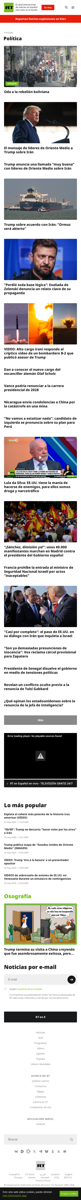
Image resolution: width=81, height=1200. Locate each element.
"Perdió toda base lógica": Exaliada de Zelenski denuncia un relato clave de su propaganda (37, 288)
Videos (40, 1048)
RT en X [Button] (41, 1017)
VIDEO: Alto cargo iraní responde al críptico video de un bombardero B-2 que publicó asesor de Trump (38, 353)
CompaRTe (14, 1174)
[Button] (66, 7)
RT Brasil (29, 1174)
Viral (40, 1038)
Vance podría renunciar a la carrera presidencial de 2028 (34, 387)
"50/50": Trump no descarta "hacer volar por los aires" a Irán (40, 831)
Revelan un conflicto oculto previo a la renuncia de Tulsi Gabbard (36, 686)
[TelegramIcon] (40, 1151)
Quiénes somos (40, 1081)
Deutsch (55, 1174)
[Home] (9, 7)
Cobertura (40, 1096)
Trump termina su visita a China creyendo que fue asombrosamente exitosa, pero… (39, 951)
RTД (56, 1177)
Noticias (40, 1032)
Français (18, 1177)
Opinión (40, 1053)
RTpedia (40, 1059)
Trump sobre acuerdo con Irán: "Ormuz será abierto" (37, 226)
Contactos (40, 1086)
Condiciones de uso (40, 1107)
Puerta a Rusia (43, 1180)
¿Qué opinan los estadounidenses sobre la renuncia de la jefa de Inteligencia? (39, 703)
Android (40, 1124)
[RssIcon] (58, 1151)
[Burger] (73, 7)
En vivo (48, 7)
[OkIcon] (52, 1151)
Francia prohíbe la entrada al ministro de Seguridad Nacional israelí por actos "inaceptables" (38, 571)
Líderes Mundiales (40, 1064)
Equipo (40, 1091)
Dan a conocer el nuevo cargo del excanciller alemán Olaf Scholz (32, 371)
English (68, 1174)
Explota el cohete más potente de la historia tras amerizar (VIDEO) (37, 815)
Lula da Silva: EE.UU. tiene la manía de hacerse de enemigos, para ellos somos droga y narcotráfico (37, 486)
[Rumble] (22, 1151)
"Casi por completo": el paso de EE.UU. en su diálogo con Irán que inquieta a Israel (39, 633)
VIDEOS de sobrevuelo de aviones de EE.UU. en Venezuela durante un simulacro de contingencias (37, 877)
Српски (31, 1177)
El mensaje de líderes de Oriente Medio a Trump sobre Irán (38, 150)
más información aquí (14, 1195)
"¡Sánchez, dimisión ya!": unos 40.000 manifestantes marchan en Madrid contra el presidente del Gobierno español (39, 551)
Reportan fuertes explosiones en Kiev (40, 18)
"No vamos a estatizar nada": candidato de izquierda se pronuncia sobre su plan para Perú (40, 422)
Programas (40, 1043)
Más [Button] (40, 720)
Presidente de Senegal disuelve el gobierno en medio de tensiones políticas (40, 670)
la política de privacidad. (30, 989)
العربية (43, 1174)
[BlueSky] (46, 1151)
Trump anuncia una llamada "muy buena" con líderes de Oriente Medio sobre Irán (39, 166)
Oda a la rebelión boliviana (26, 91)
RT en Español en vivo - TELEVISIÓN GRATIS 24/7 (41, 783)
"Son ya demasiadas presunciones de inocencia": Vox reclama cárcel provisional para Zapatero (40, 652)
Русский (45, 1177)
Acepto (26, 989)
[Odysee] (28, 1151)
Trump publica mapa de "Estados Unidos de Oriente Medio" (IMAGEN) (38, 846)
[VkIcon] (16, 1151)
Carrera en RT (40, 1102)
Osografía (17, 896)
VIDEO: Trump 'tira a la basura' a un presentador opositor (36, 861)
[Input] (40, 979)
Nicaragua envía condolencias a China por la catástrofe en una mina (39, 404)
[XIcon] (34, 1151)
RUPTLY (68, 1177)
